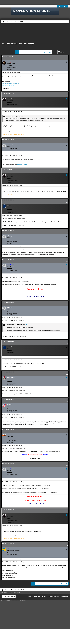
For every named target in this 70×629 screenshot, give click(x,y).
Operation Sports (22, 164)
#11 (67, 401)
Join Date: (9, 67)
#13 (67, 466)
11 (40, 52)
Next (49, 52)
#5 (67, 202)
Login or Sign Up (62, 6)
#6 (67, 233)
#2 (67, 96)
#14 (67, 512)
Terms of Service (53, 597)
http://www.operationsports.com (10, 83)
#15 (67, 546)
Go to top (64, 597)
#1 (67, 59)
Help (29, 597)
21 (44, 52)
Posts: (8, 69)
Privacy (44, 597)
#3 (67, 142)
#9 (67, 344)
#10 (67, 374)
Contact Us (36, 597)
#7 (67, 262)
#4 (67, 172)
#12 (67, 432)
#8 (67, 304)
